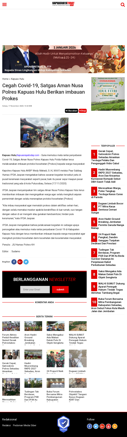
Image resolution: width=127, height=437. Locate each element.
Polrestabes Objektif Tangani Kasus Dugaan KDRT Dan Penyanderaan (78, 397)
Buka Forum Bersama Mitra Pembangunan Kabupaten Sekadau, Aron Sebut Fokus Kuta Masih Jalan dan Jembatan (108, 305)
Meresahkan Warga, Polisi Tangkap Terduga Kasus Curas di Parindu (107, 193)
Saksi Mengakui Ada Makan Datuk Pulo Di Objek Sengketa (55, 338)
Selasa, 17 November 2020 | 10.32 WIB (17, 106)
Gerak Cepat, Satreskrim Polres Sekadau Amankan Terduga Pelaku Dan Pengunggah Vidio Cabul (10, 372)
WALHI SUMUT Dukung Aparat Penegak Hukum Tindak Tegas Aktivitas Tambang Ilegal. (78, 341)
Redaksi (6, 425)
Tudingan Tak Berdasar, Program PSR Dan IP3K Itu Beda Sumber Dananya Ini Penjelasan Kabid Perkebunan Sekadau (107, 257)
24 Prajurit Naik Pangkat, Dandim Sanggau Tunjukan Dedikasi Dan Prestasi (105, 239)
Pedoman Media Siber (24, 425)
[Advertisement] (63, 23)
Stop (82, 110)
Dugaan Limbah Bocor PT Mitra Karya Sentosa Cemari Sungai (107, 208)
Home (5, 78)
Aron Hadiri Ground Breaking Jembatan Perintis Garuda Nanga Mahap (32, 341)
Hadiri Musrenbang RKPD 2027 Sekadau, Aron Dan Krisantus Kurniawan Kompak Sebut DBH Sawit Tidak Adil (107, 175)
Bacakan (71, 110)
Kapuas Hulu (17, 78)
